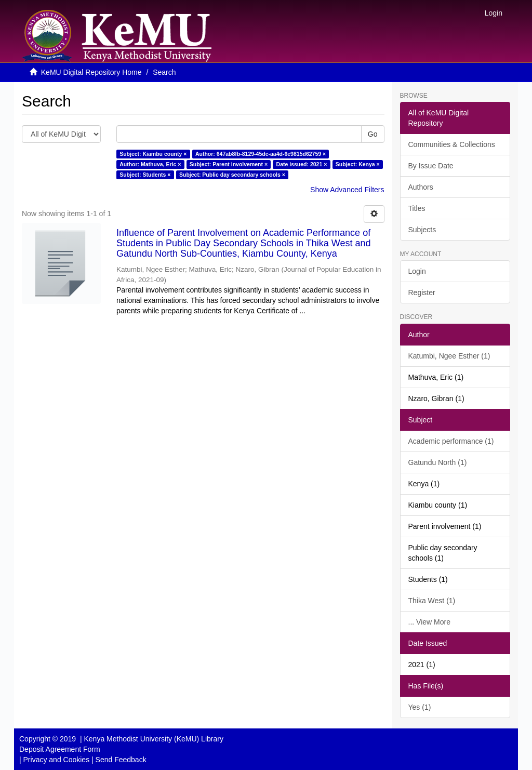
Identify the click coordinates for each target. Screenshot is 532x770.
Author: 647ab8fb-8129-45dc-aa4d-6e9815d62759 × (260, 154)
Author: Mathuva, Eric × (150, 164)
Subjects (422, 229)
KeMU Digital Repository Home (91, 72)
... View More (429, 622)
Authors (420, 187)
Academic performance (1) (451, 441)
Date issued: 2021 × (301, 164)
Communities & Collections (451, 144)
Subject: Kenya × (358, 164)
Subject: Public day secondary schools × (232, 174)
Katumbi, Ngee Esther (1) (449, 356)
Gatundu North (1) (437, 462)
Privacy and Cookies (56, 759)
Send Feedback (121, 759)
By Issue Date (431, 166)
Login (417, 271)
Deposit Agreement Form (59, 749)
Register (421, 292)
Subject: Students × (144, 174)
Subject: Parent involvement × (229, 164)
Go (373, 134)
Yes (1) (419, 707)
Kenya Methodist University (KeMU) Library (153, 739)
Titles (416, 208)
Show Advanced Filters (347, 189)
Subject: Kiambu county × (153, 154)
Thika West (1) (432, 600)
